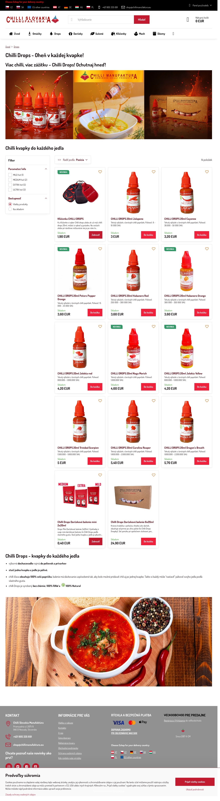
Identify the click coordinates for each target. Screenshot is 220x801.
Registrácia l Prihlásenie (174, 720)
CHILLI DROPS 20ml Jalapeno (127, 218)
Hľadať (141, 19)
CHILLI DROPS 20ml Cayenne (180, 218)
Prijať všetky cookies (195, 781)
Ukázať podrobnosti (195, 789)
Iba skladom (16, 209)
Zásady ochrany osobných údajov (20, 794)
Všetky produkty (18, 204)
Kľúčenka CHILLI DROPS (71, 218)
